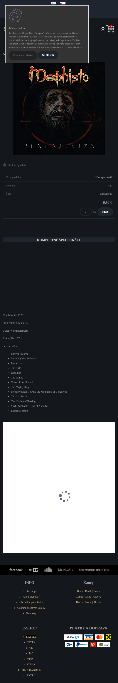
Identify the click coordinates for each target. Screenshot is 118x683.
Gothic (79, 596)
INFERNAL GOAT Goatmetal (79, 510)
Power (88, 602)
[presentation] (5, 500)
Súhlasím (48, 55)
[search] (102, 29)
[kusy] (86, 212)
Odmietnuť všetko (23, 55)
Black (80, 591)
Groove (97, 596)
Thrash (97, 602)
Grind (88, 596)
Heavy (79, 602)
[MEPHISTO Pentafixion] (59, 108)
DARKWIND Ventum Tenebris (22, 510)
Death (88, 591)
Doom (96, 591)
